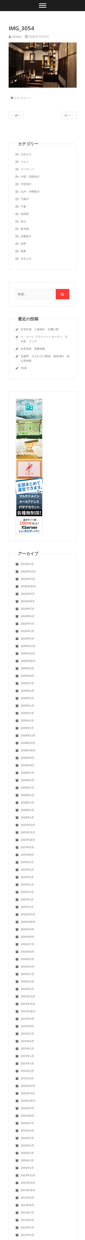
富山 (23, 221)
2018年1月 (27, 817)
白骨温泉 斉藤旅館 (33, 348)
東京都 (25, 228)
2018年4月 (27, 795)
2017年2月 (27, 899)
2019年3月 (27, 713)
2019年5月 (27, 698)
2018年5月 (27, 787)
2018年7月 (27, 772)
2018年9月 (27, 757)
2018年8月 (27, 765)
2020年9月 (28, 593)
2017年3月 (27, 892)
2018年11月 (28, 743)
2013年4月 (27, 1235)
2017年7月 (27, 862)
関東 (23, 251)
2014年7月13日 (37, 37)
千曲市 (25, 199)
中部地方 (26, 184)
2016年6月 (27, 951)
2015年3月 (27, 1063)
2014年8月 (27, 1115)
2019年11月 (28, 653)
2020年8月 (28, 601)
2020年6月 (28, 616)
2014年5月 (27, 1138)
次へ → (69, 115)
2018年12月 (28, 735)
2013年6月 (27, 1220)
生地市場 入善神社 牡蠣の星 (40, 329)
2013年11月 (28, 1182)
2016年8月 (27, 936)
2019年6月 (27, 690)
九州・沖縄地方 (30, 191)
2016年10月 (28, 922)
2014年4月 (27, 1145)
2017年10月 (28, 840)
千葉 (23, 206)
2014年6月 (27, 1130)
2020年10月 (28, 586)
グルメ (25, 161)
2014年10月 (28, 1100)
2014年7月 (27, 1123)
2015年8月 (27, 1026)
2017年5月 (27, 877)
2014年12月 (28, 1086)
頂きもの (26, 258)
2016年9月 (27, 929)
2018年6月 (27, 780)
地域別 (25, 214)
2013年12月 (28, 1175)
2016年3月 (27, 974)
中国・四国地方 (30, 176)
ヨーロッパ (27, 169)
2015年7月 (27, 1033)
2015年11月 (28, 1004)
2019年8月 (27, 675)
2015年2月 (27, 1071)
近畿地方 (26, 236)
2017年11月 (28, 832)
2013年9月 (27, 1197)
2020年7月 (27, 608)
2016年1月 (27, 989)
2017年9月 (27, 847)
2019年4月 (27, 705)
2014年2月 (27, 1160)
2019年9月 (27, 668)
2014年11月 (28, 1093)
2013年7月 (27, 1212)
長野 (23, 243)
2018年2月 (27, 810)
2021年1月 (27, 564)
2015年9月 (27, 1018)
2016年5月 (27, 959)
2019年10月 (28, 661)
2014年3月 (27, 1153)
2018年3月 (27, 802)
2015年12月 (28, 996)
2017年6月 (27, 869)
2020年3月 (27, 623)
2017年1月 (27, 907)
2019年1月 (27, 728)
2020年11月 (28, 579)
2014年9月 (27, 1108)
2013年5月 (27, 1227)
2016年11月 (28, 914)
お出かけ (26, 154)
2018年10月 (28, 750)
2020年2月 (27, 631)
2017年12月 (28, 825)
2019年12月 (28, 646)
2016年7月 (27, 944)
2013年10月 (28, 1190)
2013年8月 (27, 1205)
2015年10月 (28, 1011)
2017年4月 (27, 884)
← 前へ (16, 115)
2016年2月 (27, 981)
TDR (24, 368)
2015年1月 (27, 1078)
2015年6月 (27, 1041)
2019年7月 (27, 683)
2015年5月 (27, 1048)
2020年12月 (28, 571)
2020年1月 (27, 638)
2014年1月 (27, 1168)
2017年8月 (27, 854)
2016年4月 (27, 966)
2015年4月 (27, 1056)
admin (15, 37)
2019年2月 (27, 720)
